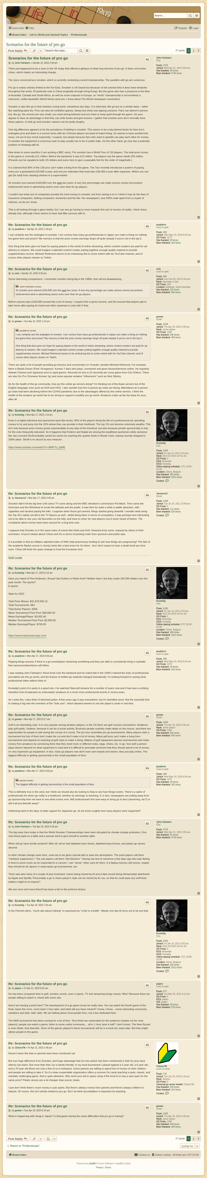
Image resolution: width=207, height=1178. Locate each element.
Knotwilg (161, 443)
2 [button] (193, 51)
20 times (174, 70)
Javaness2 (162, 493)
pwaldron (161, 224)
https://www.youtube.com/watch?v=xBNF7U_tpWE (36, 447)
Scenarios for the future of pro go (35, 44)
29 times (174, 240)
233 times (176, 1007)
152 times (176, 1089)
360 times (174, 474)
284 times (176, 292)
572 (165, 991)
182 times (176, 243)
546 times (174, 335)
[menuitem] (29, 28)
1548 (165, 501)
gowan (159, 316)
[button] (198, 50)
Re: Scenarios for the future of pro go (37, 225)
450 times (176, 337)
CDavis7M (161, 1066)
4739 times (176, 73)
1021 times (176, 477)
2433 (165, 450)
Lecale (18, 557)
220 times (174, 289)
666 (165, 276)
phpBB (92, 1163)
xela (158, 269)
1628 (165, 324)
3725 (165, 65)
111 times (174, 509)
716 (165, 1074)
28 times (174, 1004)
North (11, 557)
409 (165, 232)
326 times (176, 511)
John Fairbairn (164, 58)
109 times (174, 1087)
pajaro (159, 984)
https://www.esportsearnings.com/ (27, 635)
